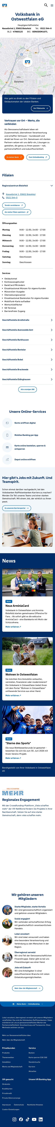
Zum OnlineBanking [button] (38, 157)
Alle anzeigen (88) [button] (27, 389)
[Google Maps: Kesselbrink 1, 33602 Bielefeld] (20, 194)
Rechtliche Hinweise (35, 1105)
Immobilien (6, 1062)
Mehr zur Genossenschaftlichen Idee (16, 1035)
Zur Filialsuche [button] (40, 108)
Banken (32, 1053)
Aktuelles (32, 1071)
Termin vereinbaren (14, 205)
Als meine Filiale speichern (17, 212)
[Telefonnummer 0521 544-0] (11, 197)
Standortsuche (34, 1062)
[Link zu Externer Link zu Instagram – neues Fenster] (14, 1119)
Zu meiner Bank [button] (14, 157)
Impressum (6, 1105)
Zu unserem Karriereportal (17, 508)
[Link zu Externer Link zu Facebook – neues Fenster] (21, 1119)
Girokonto (6, 1084)
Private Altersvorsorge (11, 1098)
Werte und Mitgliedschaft (12, 1067)
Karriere (32, 1067)
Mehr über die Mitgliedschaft (27, 988)
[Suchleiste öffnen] (46, 5)
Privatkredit (7, 1093)
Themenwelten (8, 1057)
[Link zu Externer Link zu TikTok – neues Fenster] (27, 1119)
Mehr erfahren (13, 626)
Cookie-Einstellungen (10, 1109)
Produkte (6, 1053)
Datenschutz (19, 1105)
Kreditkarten (7, 1089)
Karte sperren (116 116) (38, 1057)
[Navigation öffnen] (52, 5)
